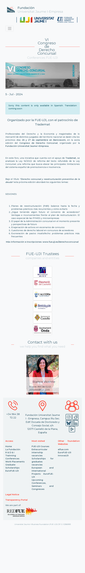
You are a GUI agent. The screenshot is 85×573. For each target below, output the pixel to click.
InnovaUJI (63, 455)
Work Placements (15, 461)
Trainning (10, 455)
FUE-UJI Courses (40, 446)
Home (8, 446)
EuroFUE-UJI (12, 471)
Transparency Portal (16, 500)
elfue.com (63, 449)
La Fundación (12, 449)
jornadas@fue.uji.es (39, 389)
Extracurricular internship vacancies (39, 452)
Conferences (12, 458)
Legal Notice (12, 494)
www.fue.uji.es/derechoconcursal (61, 242)
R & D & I (9, 452)
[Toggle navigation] (10, 28)
